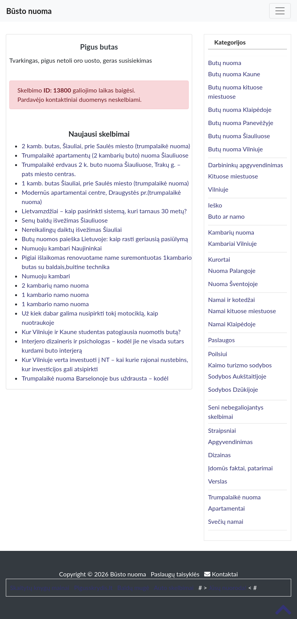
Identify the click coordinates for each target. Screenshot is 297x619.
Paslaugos (221, 339)
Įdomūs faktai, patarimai (240, 468)
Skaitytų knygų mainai (39, 587)
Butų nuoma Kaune (234, 73)
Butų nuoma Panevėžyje (240, 122)
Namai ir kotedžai (231, 299)
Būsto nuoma (29, 10)
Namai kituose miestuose (242, 310)
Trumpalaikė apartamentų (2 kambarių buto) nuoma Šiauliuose (105, 155)
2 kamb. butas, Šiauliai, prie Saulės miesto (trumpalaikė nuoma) (106, 145)
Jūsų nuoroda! (227, 587)
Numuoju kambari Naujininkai (62, 248)
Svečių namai (225, 521)
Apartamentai (226, 508)
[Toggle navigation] (280, 11)
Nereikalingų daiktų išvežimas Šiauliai (72, 229)
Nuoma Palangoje (232, 270)
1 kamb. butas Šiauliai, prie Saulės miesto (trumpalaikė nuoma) (105, 183)
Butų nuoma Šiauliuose (239, 135)
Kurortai (219, 259)
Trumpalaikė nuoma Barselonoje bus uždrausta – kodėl (95, 378)
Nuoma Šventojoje (233, 283)
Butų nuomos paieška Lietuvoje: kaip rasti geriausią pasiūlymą (105, 238)
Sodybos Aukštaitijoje (237, 376)
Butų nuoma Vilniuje (235, 149)
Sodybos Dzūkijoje (233, 389)
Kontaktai (221, 574)
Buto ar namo (226, 216)
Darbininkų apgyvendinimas (245, 164)
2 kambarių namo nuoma (55, 285)
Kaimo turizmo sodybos (240, 365)
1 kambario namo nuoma (55, 294)
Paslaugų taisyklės (176, 574)
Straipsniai (222, 430)
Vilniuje (218, 189)
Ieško (215, 205)
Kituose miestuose (233, 176)
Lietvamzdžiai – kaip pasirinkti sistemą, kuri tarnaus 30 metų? (104, 210)
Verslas (217, 481)
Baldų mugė (133, 587)
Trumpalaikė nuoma (234, 497)
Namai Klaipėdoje (232, 324)
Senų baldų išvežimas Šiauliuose (65, 220)
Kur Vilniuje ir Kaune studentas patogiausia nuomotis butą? (101, 331)
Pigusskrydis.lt (93, 587)
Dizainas (219, 454)
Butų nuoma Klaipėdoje (239, 109)
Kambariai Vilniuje (232, 243)
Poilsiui (217, 353)
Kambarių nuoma (231, 232)
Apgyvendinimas (230, 441)
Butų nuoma (224, 62)
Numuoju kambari (46, 275)
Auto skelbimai (174, 587)
